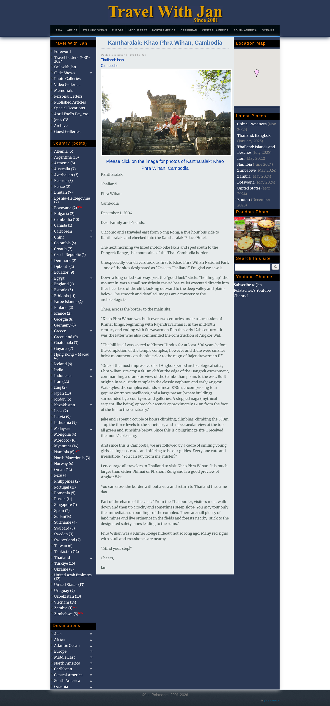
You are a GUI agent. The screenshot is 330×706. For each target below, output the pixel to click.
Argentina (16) (66, 157)
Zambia (243, 176)
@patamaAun (272, 700)
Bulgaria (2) (64, 213)
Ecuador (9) (64, 272)
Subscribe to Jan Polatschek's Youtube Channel (252, 290)
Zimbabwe (246, 170)
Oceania (268, 30)
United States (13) (69, 584)
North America (164, 30)
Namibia (244, 164)
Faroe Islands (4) (68, 301)
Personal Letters (68, 96)
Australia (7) (65, 169)
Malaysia (62, 428)
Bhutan (243, 199)
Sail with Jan (65, 67)
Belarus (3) (63, 180)
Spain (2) (62, 510)
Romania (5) (65, 493)
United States (249, 188)
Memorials (63, 90)
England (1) (64, 284)
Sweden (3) (63, 534)
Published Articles (70, 102)
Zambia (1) (65, 608)
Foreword (62, 51)
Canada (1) (63, 225)
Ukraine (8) (64, 569)
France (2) (63, 313)
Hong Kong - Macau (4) (71, 356)
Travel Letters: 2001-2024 (72, 59)
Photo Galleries (67, 78)
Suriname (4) (65, 522)
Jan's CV (61, 120)
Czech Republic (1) (70, 254)
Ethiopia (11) (65, 296)
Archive (61, 125)
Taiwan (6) (63, 545)
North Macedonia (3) (72, 458)
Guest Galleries (67, 131)
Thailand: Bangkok (254, 135)
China (59, 237)
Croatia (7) (63, 249)
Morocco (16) (65, 440)
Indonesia (63, 375)
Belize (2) (62, 186)
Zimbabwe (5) (68, 614)
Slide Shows (64, 73)
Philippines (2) (67, 481)
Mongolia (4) (65, 434)
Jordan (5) (62, 399)
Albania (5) (63, 151)
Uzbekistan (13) (67, 596)
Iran (241, 158)
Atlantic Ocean (94, 30)
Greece (60, 331)
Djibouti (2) (64, 266)
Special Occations (69, 108)
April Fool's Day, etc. (71, 114)
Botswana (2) (68, 208)
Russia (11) (63, 499)
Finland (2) (63, 307)
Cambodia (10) (66, 219)
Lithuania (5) (65, 422)
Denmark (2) (65, 260)
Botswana (246, 182)
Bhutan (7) (63, 192)
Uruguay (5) (64, 590)
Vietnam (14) (65, 602)
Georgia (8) (63, 319)
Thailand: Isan (112, 60)
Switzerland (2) (67, 540)
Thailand (62, 557)
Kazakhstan (64, 405)
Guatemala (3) (66, 342)
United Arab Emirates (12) (73, 577)
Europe (118, 30)
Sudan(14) (62, 516)
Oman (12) (63, 469)
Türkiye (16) (64, 563)
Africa (72, 30)
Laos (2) (61, 411)
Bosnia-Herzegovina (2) (72, 200)
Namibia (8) (66, 452)
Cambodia (109, 66)
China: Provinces (252, 124)
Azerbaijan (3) (66, 175)
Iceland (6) (63, 364)
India (58, 370)
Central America (215, 30)
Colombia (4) (65, 243)
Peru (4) (61, 475)
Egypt (59, 278)
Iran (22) (61, 381)
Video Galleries (67, 84)
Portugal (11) (65, 487)
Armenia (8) (64, 163)
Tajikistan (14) (66, 551)
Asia (58, 30)
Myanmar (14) (66, 446)
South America (245, 30)
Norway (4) (63, 463)
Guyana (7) (63, 348)
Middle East (138, 30)
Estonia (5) (63, 290)
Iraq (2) (60, 387)
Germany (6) (65, 325)
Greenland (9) (66, 337)
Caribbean (189, 30)
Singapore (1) (65, 504)
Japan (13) (62, 393)
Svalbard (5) (64, 528)
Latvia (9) (62, 416)
